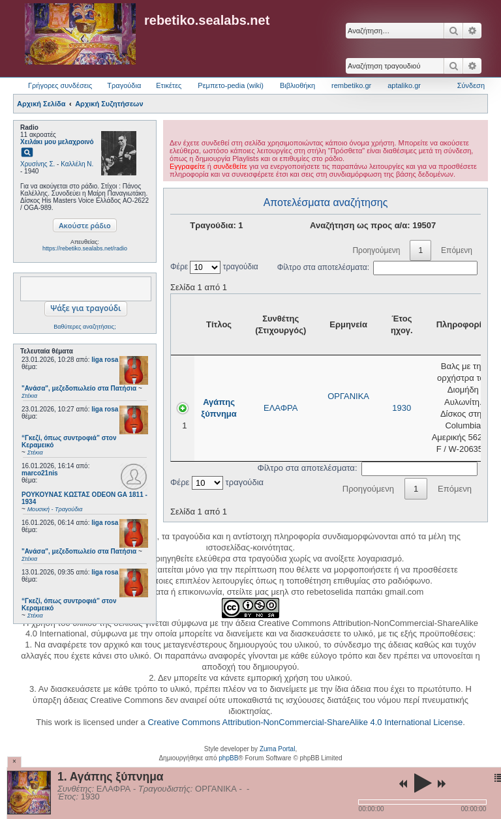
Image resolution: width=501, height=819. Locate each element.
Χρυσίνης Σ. (37, 164)
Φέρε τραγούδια (214, 266)
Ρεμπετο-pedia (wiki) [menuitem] (231, 85)
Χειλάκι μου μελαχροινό (57, 141)
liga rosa (104, 359)
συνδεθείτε (230, 166)
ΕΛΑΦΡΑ (280, 408)
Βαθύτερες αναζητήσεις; (84, 326)
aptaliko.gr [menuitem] (404, 85)
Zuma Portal (277, 748)
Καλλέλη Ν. (77, 164)
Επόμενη (456, 250)
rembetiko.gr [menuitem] (351, 85)
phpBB (228, 758)
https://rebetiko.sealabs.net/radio (84, 248)
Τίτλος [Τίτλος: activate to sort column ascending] (219, 324)
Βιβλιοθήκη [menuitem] (297, 85)
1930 (401, 408)
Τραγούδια (124, 85)
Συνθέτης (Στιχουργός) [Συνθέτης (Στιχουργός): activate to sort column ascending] (280, 324)
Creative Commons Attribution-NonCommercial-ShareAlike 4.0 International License (305, 722)
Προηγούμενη (376, 250)
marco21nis (40, 473)
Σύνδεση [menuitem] (471, 85)
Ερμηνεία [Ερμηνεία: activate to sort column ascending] (348, 324)
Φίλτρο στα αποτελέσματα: (377, 267)
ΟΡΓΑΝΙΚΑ (348, 396)
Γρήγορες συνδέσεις (60, 85)
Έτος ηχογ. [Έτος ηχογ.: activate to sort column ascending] (402, 324)
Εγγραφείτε (187, 166)
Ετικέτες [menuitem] (168, 85)
